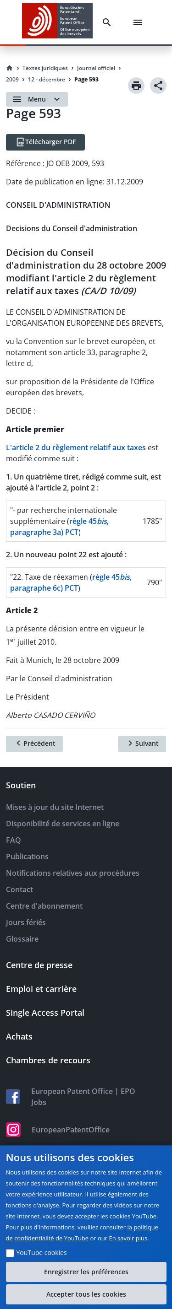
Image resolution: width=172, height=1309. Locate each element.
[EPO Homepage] (57, 22)
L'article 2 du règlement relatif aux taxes (76, 447)
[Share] (158, 85)
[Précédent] (34, 744)
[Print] (136, 85)
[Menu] (139, 22)
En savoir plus (128, 1238)
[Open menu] (37, 99)
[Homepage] (9, 68)
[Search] (108, 22)
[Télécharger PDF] (45, 142)
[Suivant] (142, 744)
